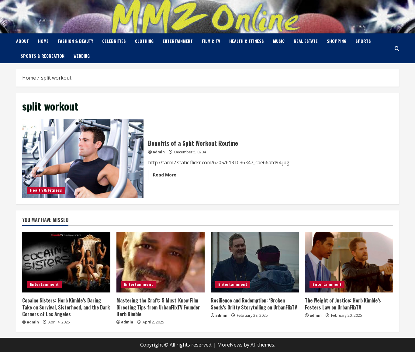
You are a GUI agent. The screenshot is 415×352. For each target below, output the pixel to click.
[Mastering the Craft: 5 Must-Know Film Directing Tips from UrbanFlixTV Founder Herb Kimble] (160, 262)
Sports (363, 41)
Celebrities (114, 41)
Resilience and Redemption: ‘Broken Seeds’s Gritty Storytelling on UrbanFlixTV (254, 304)
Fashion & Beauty (75, 41)
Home (43, 41)
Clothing (144, 41)
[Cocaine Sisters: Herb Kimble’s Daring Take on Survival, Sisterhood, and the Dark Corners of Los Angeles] (66, 262)
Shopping (336, 41)
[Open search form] (397, 48)
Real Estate (306, 41)
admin (159, 152)
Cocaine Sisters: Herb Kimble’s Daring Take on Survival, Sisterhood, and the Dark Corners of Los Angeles (66, 307)
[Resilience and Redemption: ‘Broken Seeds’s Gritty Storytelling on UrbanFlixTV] (255, 262)
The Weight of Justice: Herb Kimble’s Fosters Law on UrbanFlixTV (343, 304)
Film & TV (211, 41)
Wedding (82, 56)
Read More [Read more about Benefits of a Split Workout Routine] (167, 176)
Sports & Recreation (42, 56)
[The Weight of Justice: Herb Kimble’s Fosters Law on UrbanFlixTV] (349, 262)
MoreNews (230, 344)
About (22, 41)
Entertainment (178, 41)
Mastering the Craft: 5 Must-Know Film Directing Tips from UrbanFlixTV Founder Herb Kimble (158, 307)
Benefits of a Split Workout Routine (83, 158)
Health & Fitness (246, 41)
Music (279, 41)
